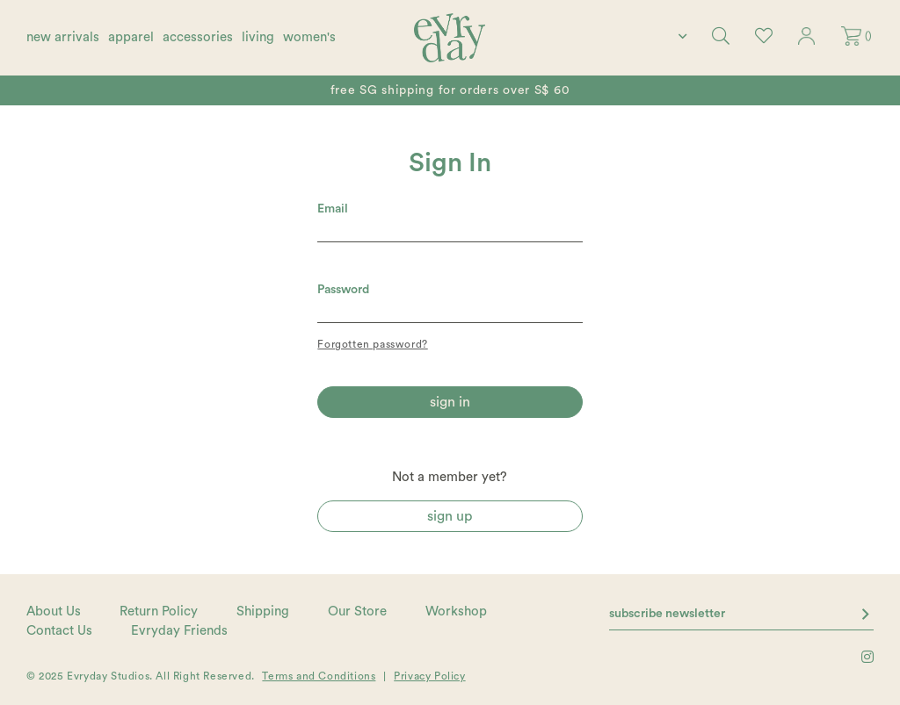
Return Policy (159, 611)
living (258, 37)
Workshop (456, 611)
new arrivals (62, 37)
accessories (198, 37)
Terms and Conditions (318, 676)
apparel (131, 37)
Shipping (262, 611)
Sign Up (449, 516)
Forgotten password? (372, 344)
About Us (53, 611)
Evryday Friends (179, 630)
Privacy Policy (429, 676)
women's (309, 37)
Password (343, 290)
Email (332, 209)
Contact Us (59, 630)
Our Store (357, 611)
